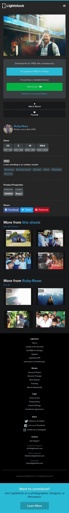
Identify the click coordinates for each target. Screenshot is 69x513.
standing (9, 169)
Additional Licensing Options (34, 93)
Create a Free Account (34, 346)
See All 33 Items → (12, 226)
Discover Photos (34, 372)
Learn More (34, 506)
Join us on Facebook (36, 425)
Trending (34, 383)
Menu (64, 5)
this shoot (30, 222)
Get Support (34, 441)
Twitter (26, 209)
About (34, 343)
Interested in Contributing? (34, 361)
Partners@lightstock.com (34, 456)
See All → (7, 284)
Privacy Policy (34, 401)
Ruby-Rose (21, 126)
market (37, 169)
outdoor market (23, 169)
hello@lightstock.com (34, 463)
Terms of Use (34, 398)
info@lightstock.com (35, 448)
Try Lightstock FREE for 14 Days (34, 71)
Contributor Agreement (34, 409)
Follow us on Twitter (37, 421)
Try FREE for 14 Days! (34, 350)
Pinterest (41, 209)
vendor (8, 174)
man (46, 169)
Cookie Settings (34, 405)
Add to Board (34, 105)
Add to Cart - (34, 86)
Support (34, 354)
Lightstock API (34, 358)
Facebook (11, 209)
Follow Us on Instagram (36, 429)
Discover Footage (34, 376)
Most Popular (34, 379)
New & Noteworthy (34, 387)
